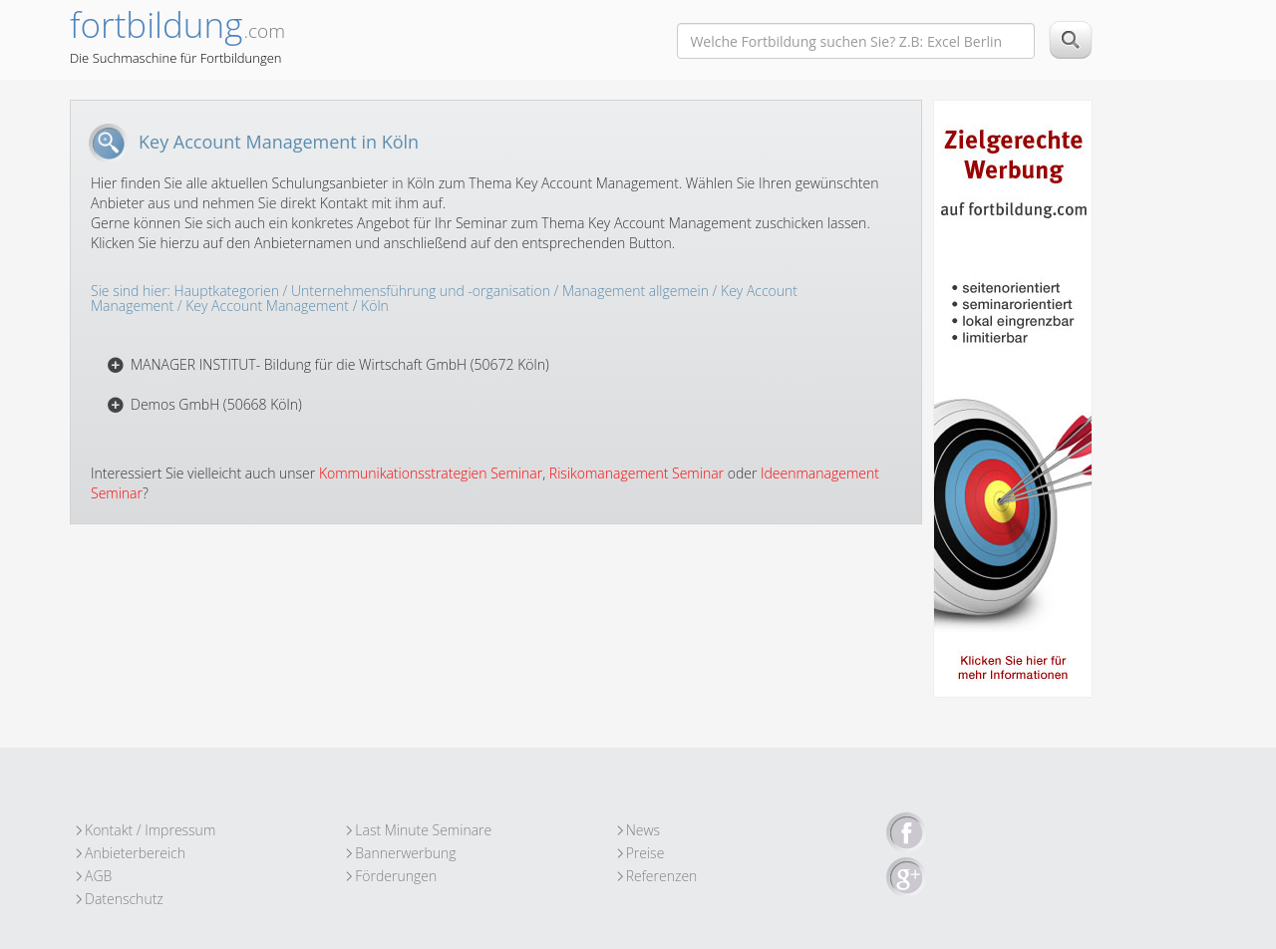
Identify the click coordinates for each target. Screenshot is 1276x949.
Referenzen (662, 875)
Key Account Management (267, 305)
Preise (645, 852)
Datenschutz (124, 898)
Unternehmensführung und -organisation (420, 290)
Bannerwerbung (405, 852)
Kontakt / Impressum (150, 829)
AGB (98, 875)
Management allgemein (635, 290)
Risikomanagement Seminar (636, 473)
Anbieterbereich (135, 852)
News (643, 829)
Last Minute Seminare (423, 829)
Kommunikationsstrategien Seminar (430, 473)
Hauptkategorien (226, 290)
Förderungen (396, 875)
